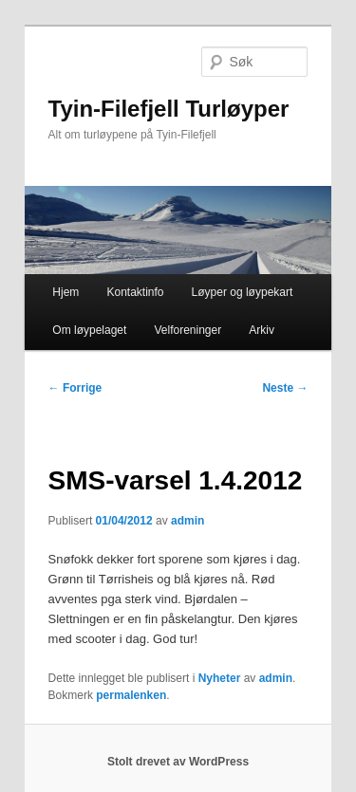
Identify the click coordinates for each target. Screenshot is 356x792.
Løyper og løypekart (242, 292)
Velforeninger (187, 330)
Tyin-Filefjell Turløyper (169, 108)
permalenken (131, 695)
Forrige (75, 388)
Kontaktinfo (134, 292)
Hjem (65, 292)
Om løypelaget (89, 330)
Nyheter (219, 678)
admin (187, 520)
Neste (285, 388)
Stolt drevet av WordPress (178, 761)
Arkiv (261, 330)
